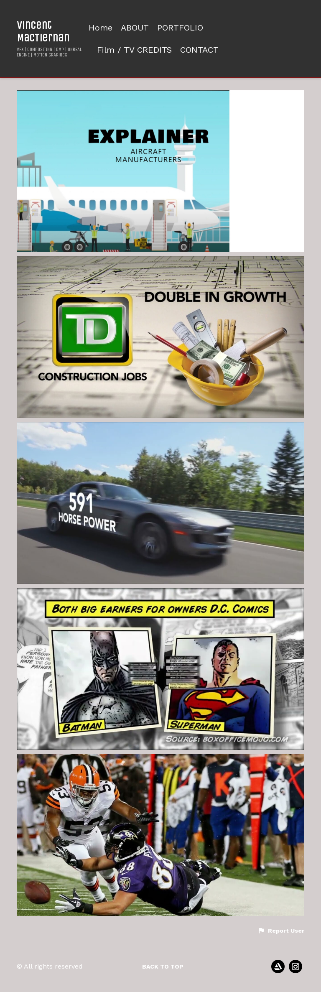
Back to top (162, 966)
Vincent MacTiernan (43, 31)
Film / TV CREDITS (134, 50)
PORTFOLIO (180, 28)
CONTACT (199, 50)
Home (100, 28)
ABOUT (135, 28)
